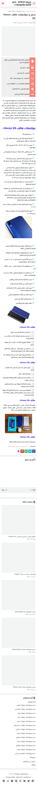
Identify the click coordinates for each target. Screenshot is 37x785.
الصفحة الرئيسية (30, 11)
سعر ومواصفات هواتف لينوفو (25, 737)
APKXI (11, 774)
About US (19, 777)
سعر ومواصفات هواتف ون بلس (25, 753)
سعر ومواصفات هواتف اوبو (26, 713)
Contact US (27, 777)
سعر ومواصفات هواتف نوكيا (26, 741)
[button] (34, 3)
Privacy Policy (10, 777)
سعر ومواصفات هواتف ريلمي (26, 721)
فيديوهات (32, 757)
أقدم (4, 490)
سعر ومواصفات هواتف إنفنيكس (25, 709)
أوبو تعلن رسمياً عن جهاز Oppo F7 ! (24, 574)
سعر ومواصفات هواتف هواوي (25, 745)
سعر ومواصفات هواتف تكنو (26, 717)
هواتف (9, 446)
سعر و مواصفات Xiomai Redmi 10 (25, 612)
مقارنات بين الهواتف (29, 761)
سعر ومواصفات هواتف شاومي (25, 729)
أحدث (32, 490)
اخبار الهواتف (31, 702)
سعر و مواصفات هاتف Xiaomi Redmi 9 (23, 649)
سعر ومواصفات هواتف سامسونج (24, 725)
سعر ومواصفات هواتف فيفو (26, 733)
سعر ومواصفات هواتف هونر (16, 11)
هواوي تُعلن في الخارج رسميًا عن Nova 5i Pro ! (21, 536)
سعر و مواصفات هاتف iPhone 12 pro (24, 687)
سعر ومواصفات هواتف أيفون (25, 705)
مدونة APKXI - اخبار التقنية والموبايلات (21, 3)
